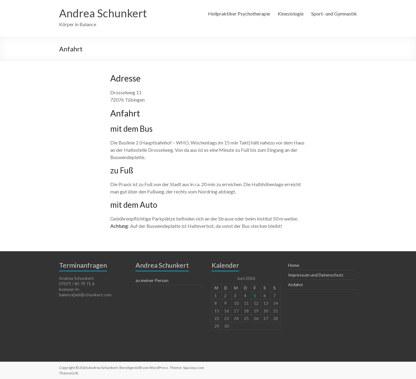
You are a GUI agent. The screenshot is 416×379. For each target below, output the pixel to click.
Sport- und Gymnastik (334, 13)
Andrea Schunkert (103, 13)
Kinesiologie (291, 13)
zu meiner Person (152, 280)
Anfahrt (295, 284)
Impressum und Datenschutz (315, 274)
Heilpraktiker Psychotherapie (239, 13)
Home (293, 265)
